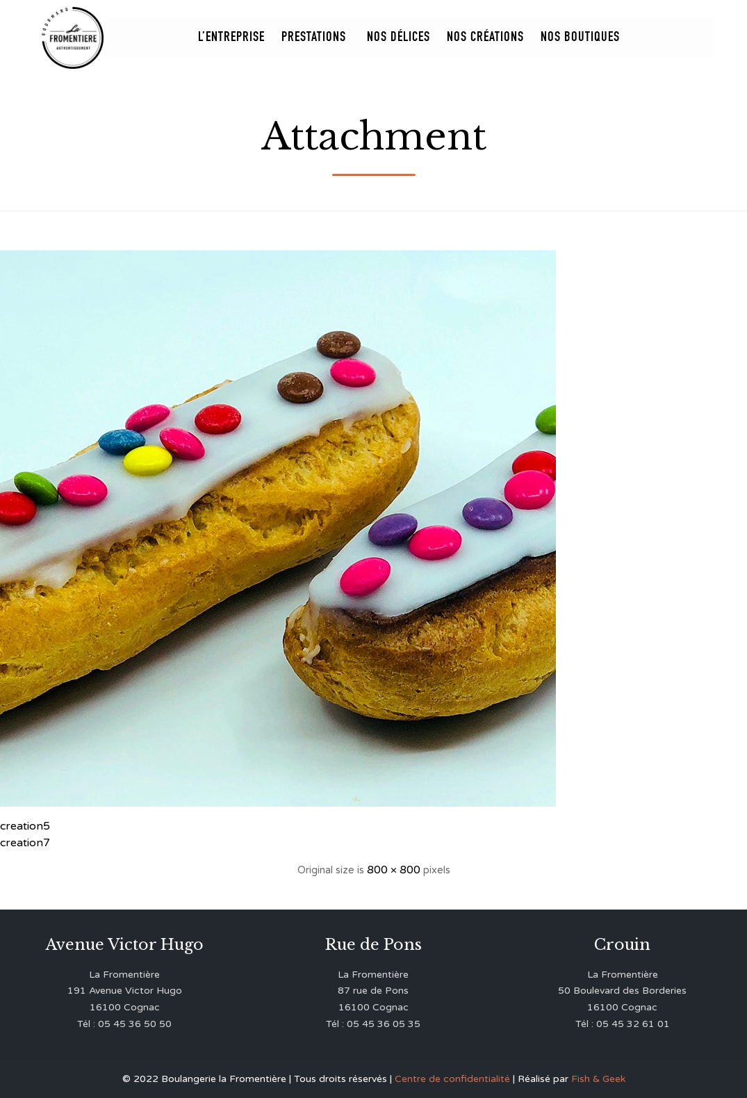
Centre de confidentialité (452, 1079)
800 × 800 (393, 870)
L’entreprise (231, 38)
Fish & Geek (598, 1079)
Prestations (315, 38)
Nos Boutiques (580, 38)
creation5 (25, 826)
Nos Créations (485, 38)
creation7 (25, 843)
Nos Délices (398, 38)
